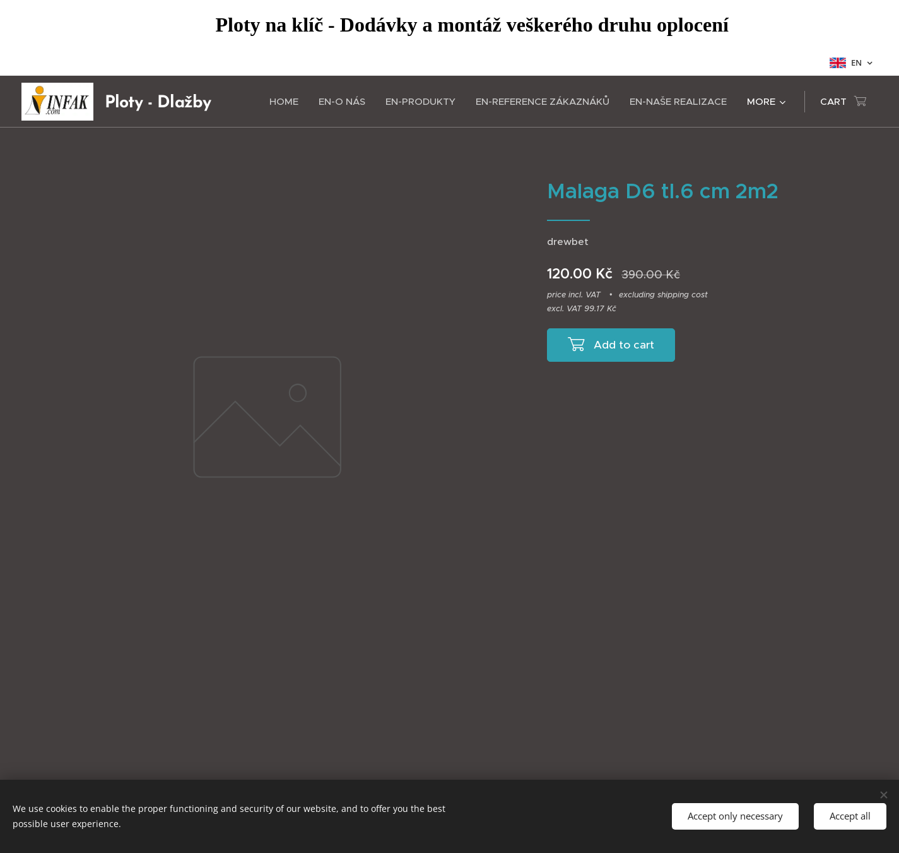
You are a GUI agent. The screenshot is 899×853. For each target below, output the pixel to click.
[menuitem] (287, 101)
